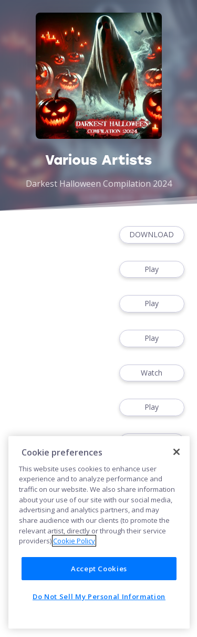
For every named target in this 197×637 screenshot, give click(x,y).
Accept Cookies (99, 568)
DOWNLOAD (152, 235)
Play (152, 269)
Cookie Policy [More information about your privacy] (74, 540)
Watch (152, 373)
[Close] (176, 451)
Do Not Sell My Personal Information (99, 596)
